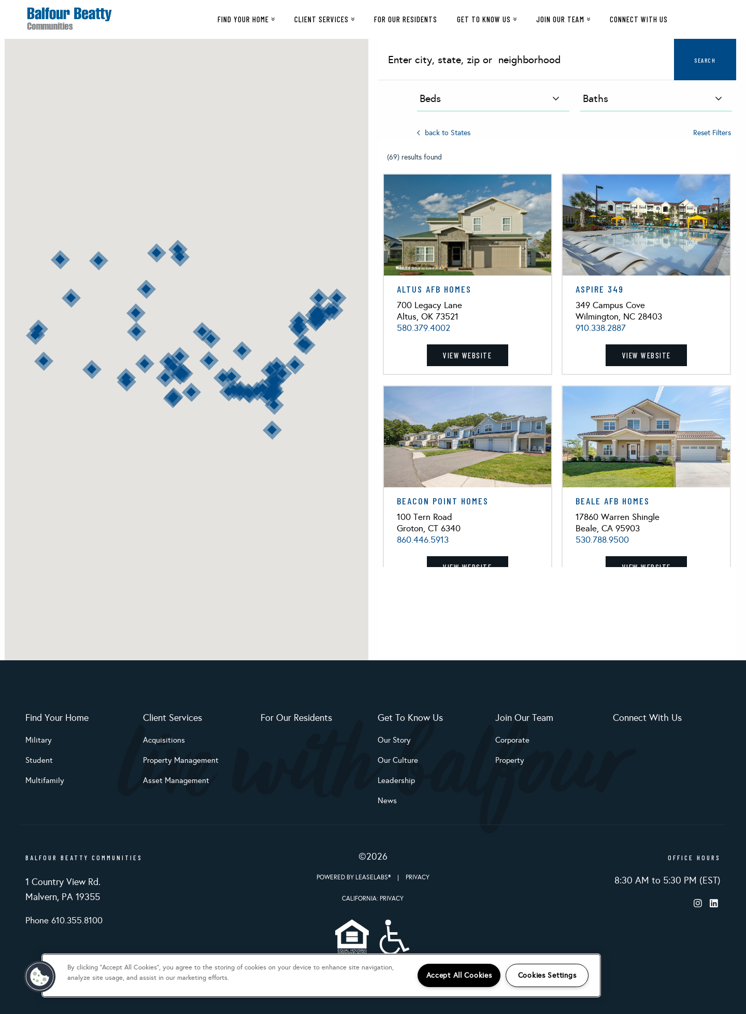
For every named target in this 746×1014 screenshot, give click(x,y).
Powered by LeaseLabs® (354, 877)
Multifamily (44, 780)
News (387, 800)
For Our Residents (405, 19)
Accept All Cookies (459, 975)
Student (39, 760)
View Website (467, 355)
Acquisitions (164, 740)
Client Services (324, 19)
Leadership (396, 780)
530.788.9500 (602, 539)
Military (38, 740)
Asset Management (176, 780)
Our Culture (398, 760)
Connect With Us (639, 19)
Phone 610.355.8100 (64, 920)
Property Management (181, 760)
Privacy (417, 877)
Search (704, 60)
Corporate (512, 740)
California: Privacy (373, 898)
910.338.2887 (601, 328)
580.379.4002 (423, 328)
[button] (295, 364)
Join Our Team (563, 19)
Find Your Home (246, 19)
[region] (321, 975)
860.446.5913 (423, 539)
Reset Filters (712, 132)
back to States (443, 132)
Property (509, 760)
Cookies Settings (547, 975)
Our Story (394, 740)
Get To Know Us (487, 19)
